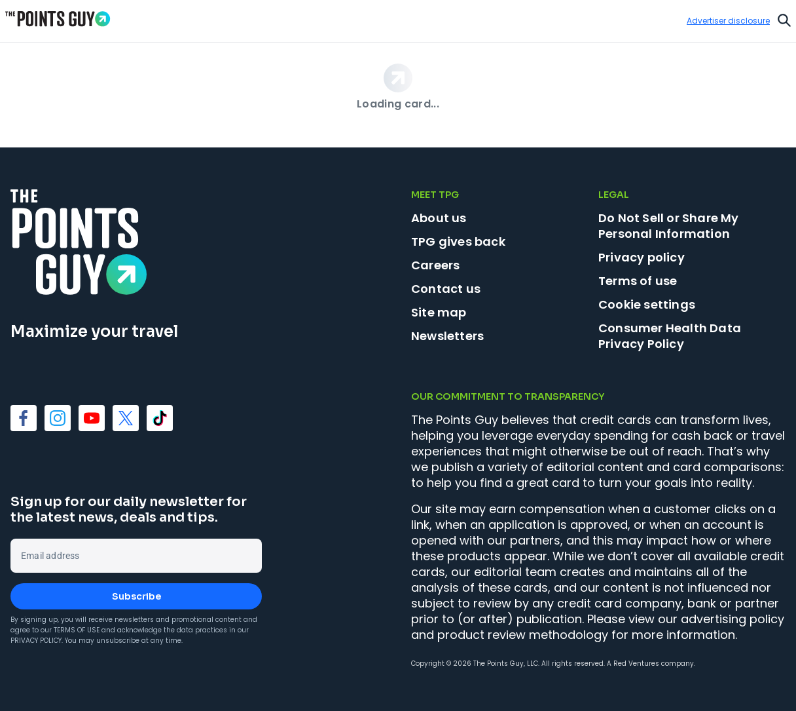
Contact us (445, 288)
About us (439, 218)
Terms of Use (77, 630)
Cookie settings (646, 305)
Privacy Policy (36, 640)
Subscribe (136, 596)
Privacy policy (641, 257)
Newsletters (447, 336)
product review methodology (522, 634)
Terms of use (637, 281)
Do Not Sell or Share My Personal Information (668, 226)
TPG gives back (458, 241)
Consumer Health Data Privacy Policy (669, 336)
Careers (435, 265)
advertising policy (732, 619)
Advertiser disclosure (728, 21)
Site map (439, 312)
